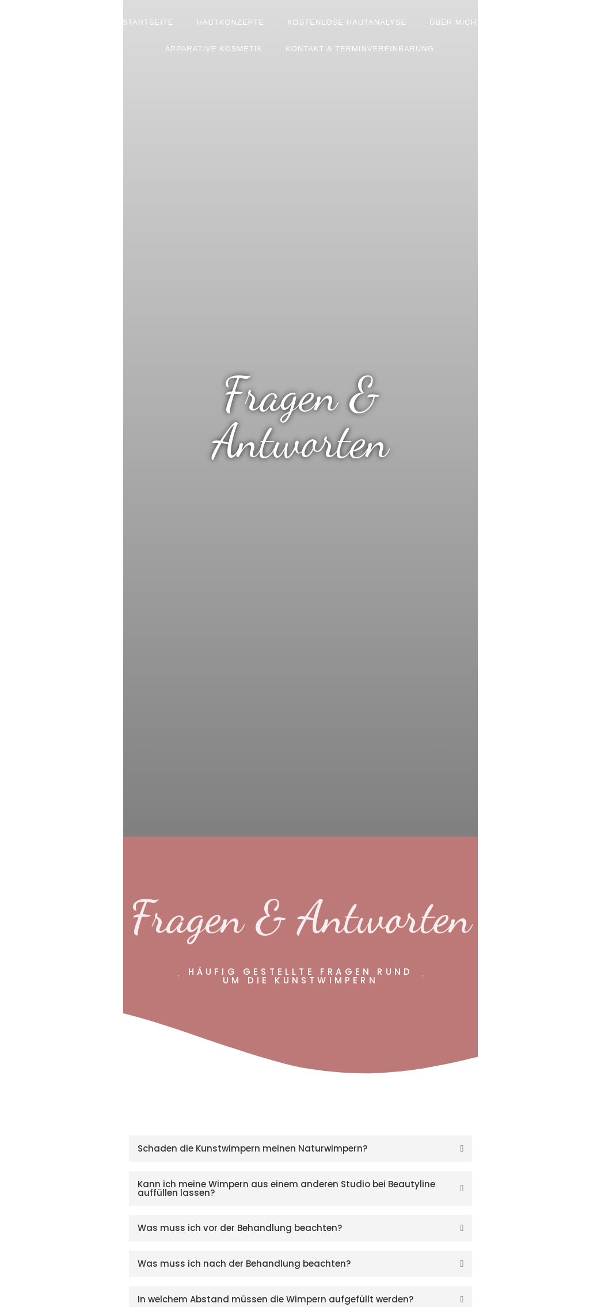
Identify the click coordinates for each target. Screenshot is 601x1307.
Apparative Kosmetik (214, 48)
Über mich (453, 22)
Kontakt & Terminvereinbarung (360, 48)
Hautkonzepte (230, 22)
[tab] (301, 1148)
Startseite (147, 22)
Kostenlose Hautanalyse (346, 22)
